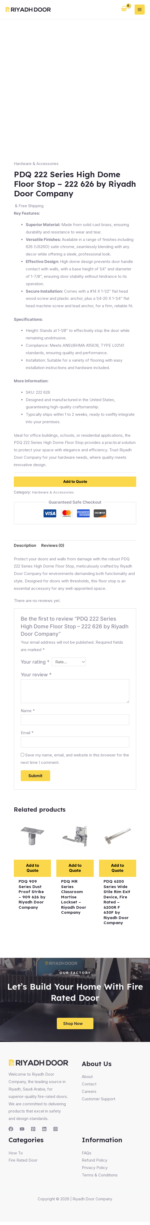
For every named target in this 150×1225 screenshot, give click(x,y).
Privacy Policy (95, 1170)
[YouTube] (22, 1131)
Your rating (35, 662)
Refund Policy (94, 1163)
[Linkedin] (44, 1131)
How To (15, 1155)
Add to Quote (75, 481)
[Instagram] (55, 1131)
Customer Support (98, 1101)
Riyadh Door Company (92, 1202)
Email (27, 734)
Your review (36, 675)
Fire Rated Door (22, 1163)
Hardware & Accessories (36, 163)
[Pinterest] (33, 1131)
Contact (89, 1086)
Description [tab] (25, 545)
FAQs (86, 1155)
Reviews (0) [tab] (52, 545)
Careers (89, 1094)
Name (28, 711)
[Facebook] (10, 1131)
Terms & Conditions (100, 1177)
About (87, 1079)
